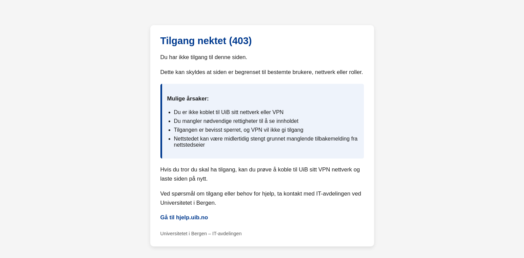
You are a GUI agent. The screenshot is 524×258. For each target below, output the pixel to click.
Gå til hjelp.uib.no (184, 217)
